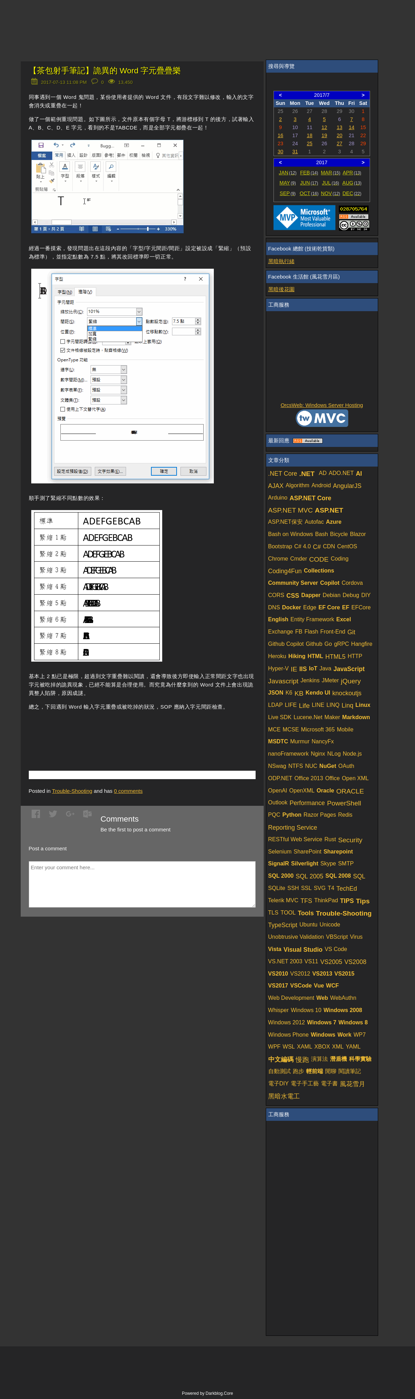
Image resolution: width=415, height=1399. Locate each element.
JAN (288, 172)
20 (339, 135)
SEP (288, 193)
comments (128, 791)
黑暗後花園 (281, 289)
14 (351, 127)
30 (280, 151)
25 (309, 143)
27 (339, 143)
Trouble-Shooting (72, 791)
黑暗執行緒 (281, 261)
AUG (352, 183)
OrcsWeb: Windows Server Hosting (322, 405)
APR (352, 172)
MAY (287, 183)
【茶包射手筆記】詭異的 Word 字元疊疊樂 (105, 70)
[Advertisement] (111, 730)
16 (280, 135)
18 (309, 135)
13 (339, 127)
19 (324, 135)
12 (324, 127)
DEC (351, 193)
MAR (330, 172)
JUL (330, 183)
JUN (309, 183)
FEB (309, 172)
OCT (308, 193)
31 (295, 151)
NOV (330, 193)
